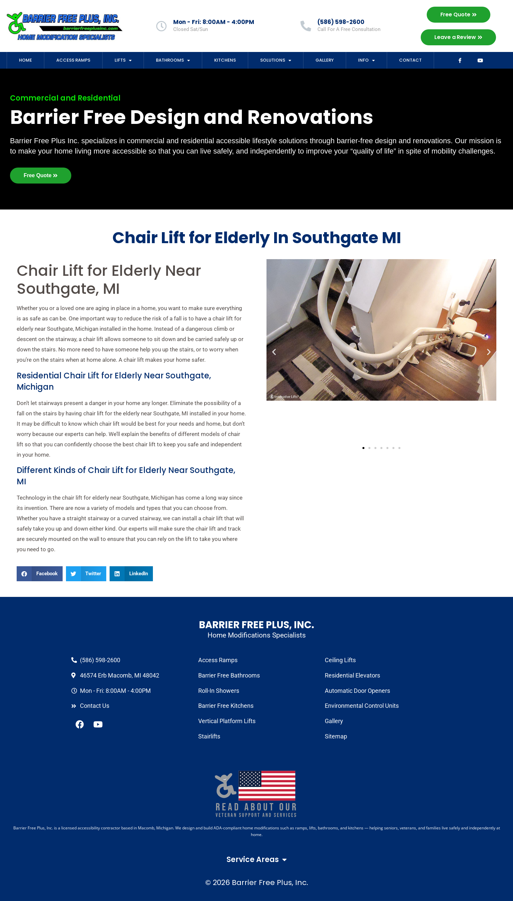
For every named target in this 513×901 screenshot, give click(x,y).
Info (366, 60)
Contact (410, 60)
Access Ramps (73, 60)
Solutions (275, 60)
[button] (40, 573)
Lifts (123, 60)
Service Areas (257, 860)
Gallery (324, 60)
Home (25, 60)
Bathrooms (173, 60)
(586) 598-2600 (340, 22)
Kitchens (225, 60)
